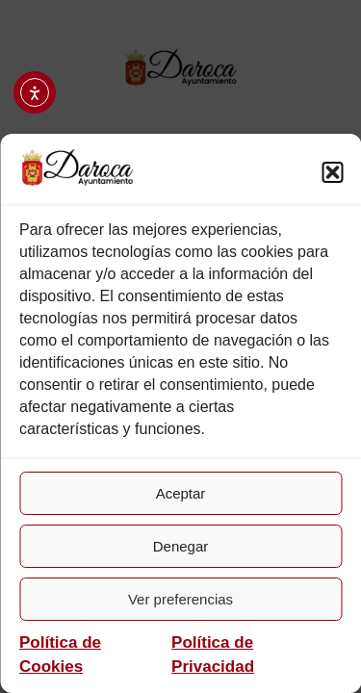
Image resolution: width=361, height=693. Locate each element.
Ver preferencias (180, 599)
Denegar (181, 546)
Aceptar (181, 493)
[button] (332, 172)
